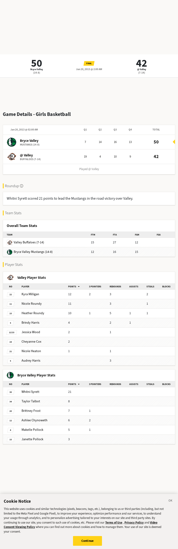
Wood (31, 332)
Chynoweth (35, 420)
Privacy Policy (134, 525)
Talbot (31, 401)
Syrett (30, 392)
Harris (30, 322)
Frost (31, 411)
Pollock (32, 430)
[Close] (170, 504)
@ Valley (141, 69)
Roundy (32, 303)
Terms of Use (113, 525)
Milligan (30, 294)
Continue (87, 544)
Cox (31, 341)
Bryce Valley (36, 69)
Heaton (31, 351)
